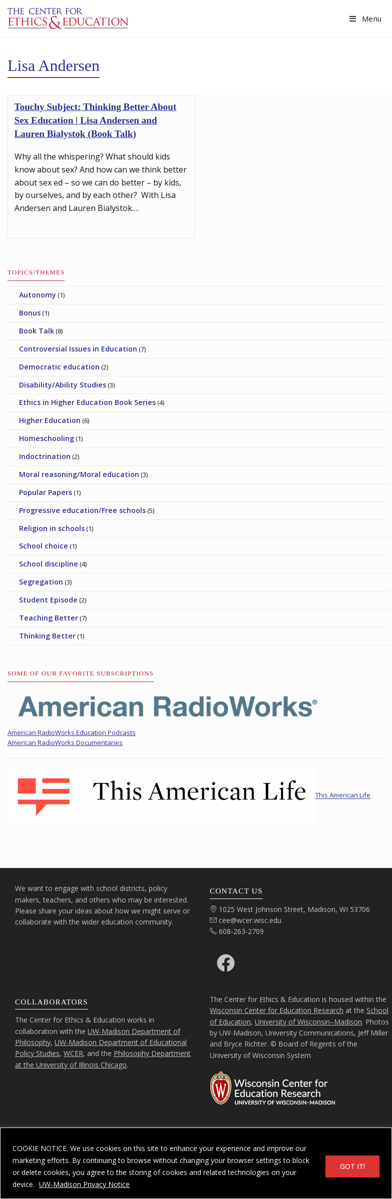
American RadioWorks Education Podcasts (72, 732)
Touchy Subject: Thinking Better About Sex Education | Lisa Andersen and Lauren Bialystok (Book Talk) (96, 120)
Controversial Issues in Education (78, 349)
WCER (73, 1053)
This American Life (342, 795)
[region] (196, 1163)
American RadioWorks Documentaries (65, 742)
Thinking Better (47, 635)
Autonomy (37, 295)
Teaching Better (48, 617)
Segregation (41, 581)
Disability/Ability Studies (62, 385)
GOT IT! (352, 1166)
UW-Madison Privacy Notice (84, 1184)
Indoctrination (45, 456)
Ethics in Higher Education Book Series (87, 402)
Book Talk (36, 331)
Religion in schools (52, 528)
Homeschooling (46, 438)
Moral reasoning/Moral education (79, 474)
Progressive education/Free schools (82, 510)
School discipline (48, 563)
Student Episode (48, 599)
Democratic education (59, 367)
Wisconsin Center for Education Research (276, 1010)
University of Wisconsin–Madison (308, 1021)
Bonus (30, 313)
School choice (43, 545)
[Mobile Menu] (365, 19)
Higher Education (50, 420)
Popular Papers (45, 492)
